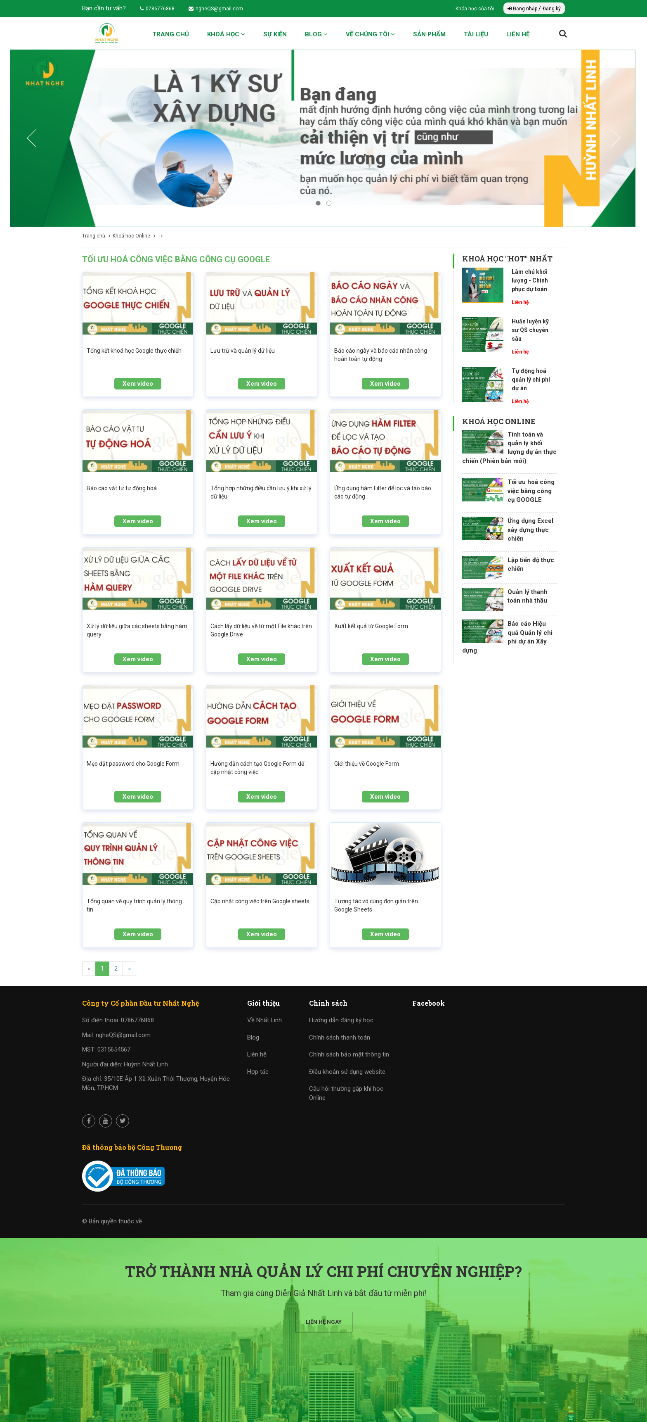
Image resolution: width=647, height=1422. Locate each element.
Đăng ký (552, 9)
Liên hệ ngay (324, 1322)
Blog (316, 34)
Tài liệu (476, 34)
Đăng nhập (523, 9)
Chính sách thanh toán (339, 1037)
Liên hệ (517, 34)
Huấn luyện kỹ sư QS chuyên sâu (530, 330)
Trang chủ (170, 34)
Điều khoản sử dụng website (347, 1071)
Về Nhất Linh (264, 1020)
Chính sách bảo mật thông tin (349, 1054)
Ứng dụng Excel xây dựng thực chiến (530, 529)
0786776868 (157, 9)
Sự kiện (275, 34)
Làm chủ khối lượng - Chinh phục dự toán (530, 280)
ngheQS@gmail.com (216, 9)
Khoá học (226, 34)
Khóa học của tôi (475, 9)
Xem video (138, 383)
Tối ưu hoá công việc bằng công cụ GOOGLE (531, 490)
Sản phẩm (429, 34)
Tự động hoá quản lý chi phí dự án (531, 380)
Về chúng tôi (370, 34)
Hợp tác (258, 1071)
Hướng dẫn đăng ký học (341, 1020)
